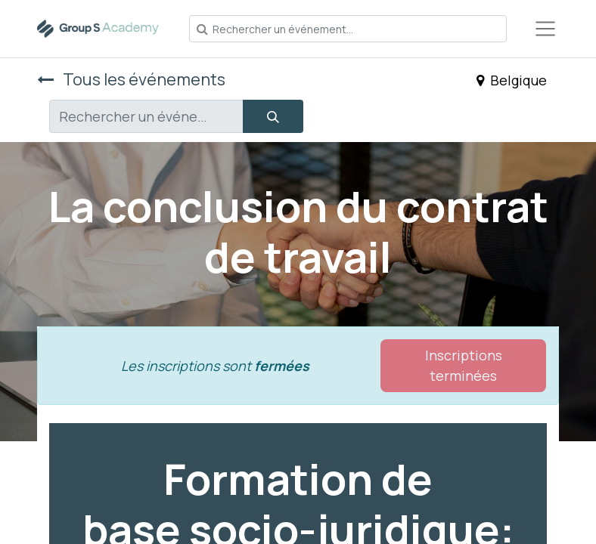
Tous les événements (131, 79)
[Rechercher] (273, 116)
